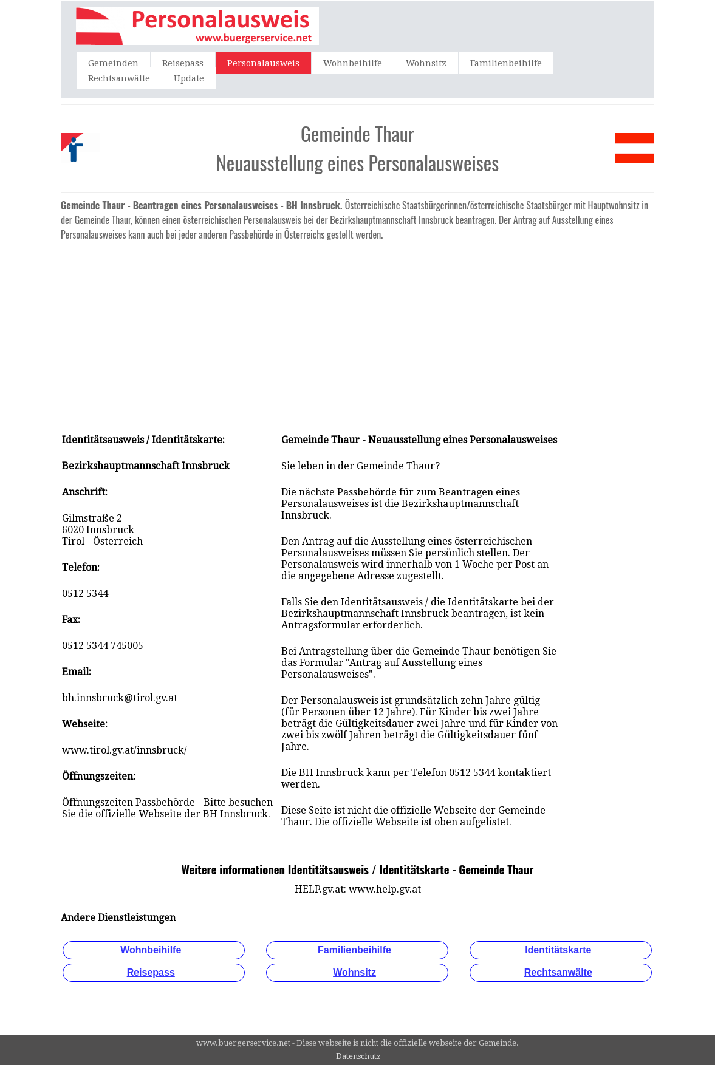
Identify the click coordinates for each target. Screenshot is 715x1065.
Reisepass (183, 63)
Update (189, 78)
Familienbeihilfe (506, 63)
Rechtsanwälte (119, 78)
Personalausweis (263, 63)
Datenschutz (358, 1056)
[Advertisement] (357, 331)
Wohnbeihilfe (352, 63)
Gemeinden (113, 63)
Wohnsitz (426, 63)
